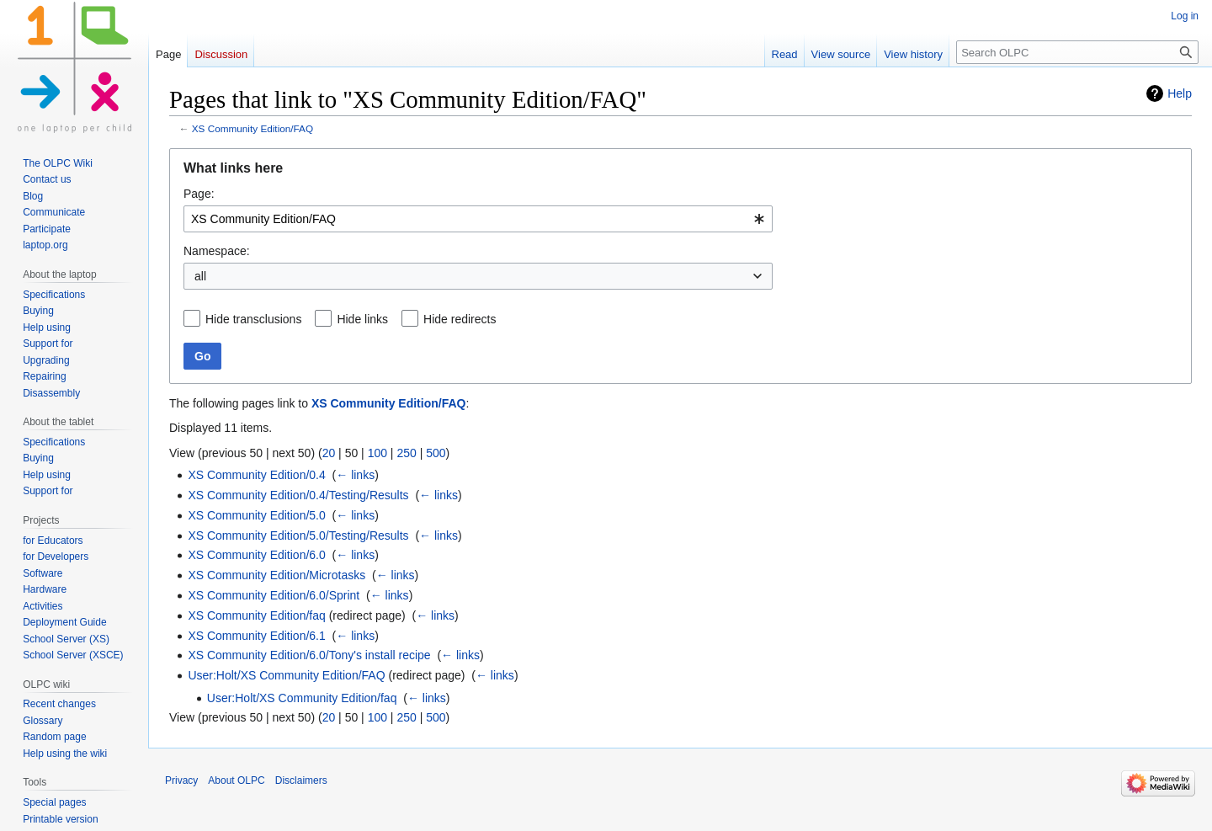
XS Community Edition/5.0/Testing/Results (298, 535)
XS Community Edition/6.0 (256, 555)
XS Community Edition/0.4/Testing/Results (298, 495)
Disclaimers (301, 780)
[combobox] (478, 218)
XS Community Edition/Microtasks (276, 575)
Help (1179, 93)
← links (355, 475)
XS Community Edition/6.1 (256, 635)
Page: (199, 193)
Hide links (362, 319)
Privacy (181, 780)
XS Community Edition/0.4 (256, 475)
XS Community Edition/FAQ (252, 128)
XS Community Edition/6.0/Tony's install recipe (309, 655)
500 (435, 453)
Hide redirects (459, 319)
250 (406, 453)
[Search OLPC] (1077, 52)
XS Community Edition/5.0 (256, 515)
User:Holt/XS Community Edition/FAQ (286, 675)
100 (377, 453)
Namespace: (216, 251)
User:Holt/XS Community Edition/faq (302, 698)
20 (329, 453)
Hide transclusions (253, 319)
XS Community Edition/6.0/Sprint (273, 595)
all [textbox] (200, 276)
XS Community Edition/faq (256, 615)
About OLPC (236, 780)
